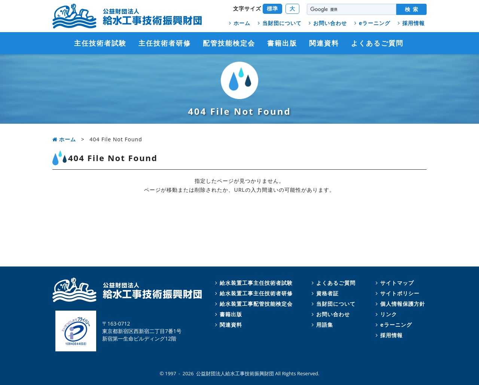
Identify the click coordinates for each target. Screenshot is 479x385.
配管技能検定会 (229, 42)
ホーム (238, 23)
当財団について (279, 23)
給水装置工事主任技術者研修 (253, 293)
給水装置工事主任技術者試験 (253, 282)
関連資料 (324, 42)
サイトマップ (393, 282)
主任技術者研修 (164, 42)
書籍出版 (282, 42)
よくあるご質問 (377, 42)
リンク (385, 314)
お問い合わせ (326, 23)
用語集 (321, 324)
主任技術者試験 (100, 42)
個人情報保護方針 (399, 303)
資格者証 (324, 293)
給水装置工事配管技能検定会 (253, 303)
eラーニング (371, 23)
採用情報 (410, 23)
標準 (272, 8)
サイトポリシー (396, 293)
